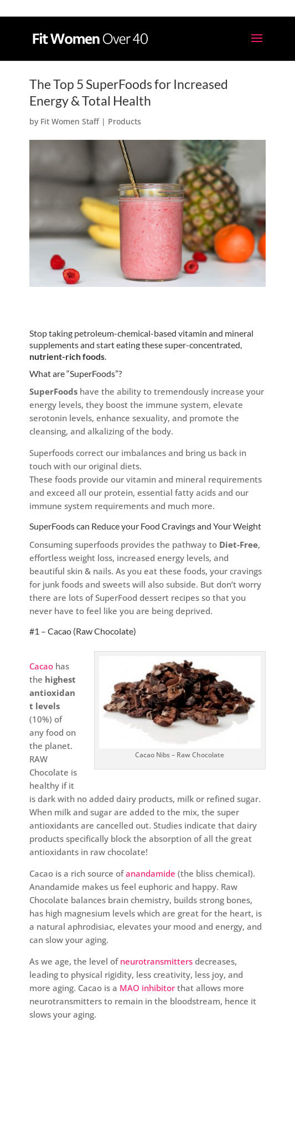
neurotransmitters (156, 961)
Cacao (41, 666)
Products (124, 121)
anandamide (150, 873)
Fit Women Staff (69, 121)
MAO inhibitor (147, 987)
